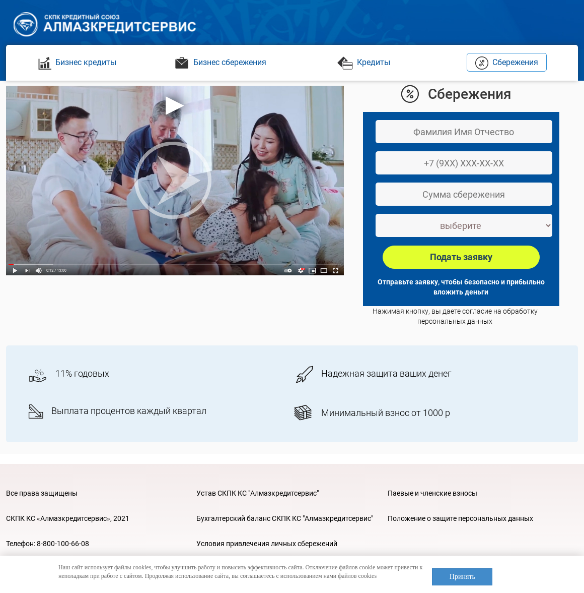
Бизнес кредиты (77, 62)
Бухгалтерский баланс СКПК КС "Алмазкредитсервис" (284, 518)
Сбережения (506, 62)
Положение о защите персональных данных (460, 518)
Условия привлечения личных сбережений (266, 544)
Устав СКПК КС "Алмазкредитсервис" (257, 493)
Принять (462, 576)
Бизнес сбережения (220, 62)
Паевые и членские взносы (432, 493)
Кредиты (363, 62)
